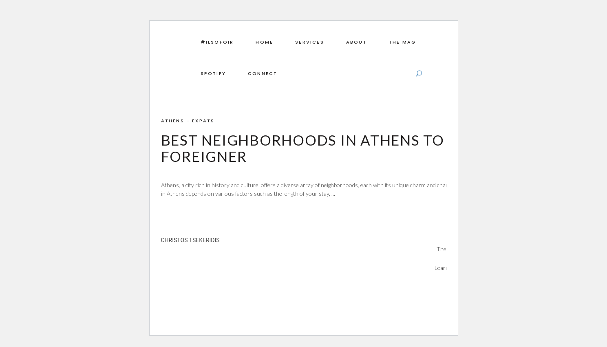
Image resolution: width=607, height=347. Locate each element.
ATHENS (172, 120)
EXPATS (203, 120)
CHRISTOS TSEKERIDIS (190, 240)
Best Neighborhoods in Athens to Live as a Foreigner (339, 148)
